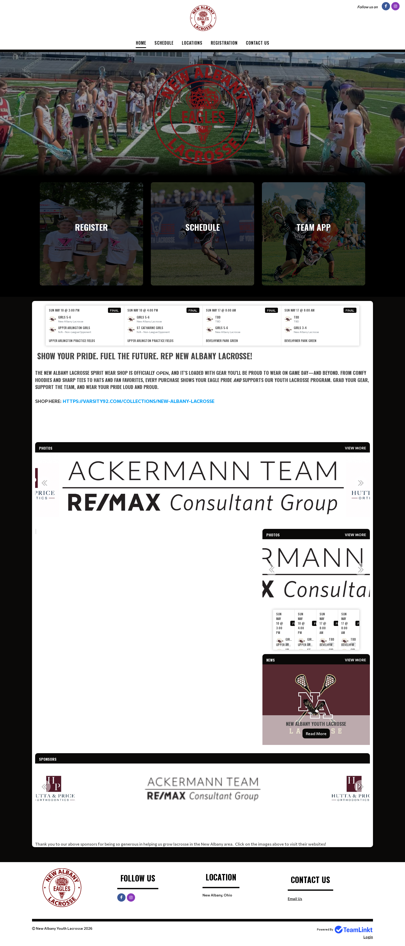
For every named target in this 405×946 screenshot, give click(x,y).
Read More (316, 733)
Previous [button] (44, 482)
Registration (224, 43)
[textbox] (202, 377)
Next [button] (360, 482)
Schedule (164, 43)
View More (355, 448)
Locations (192, 43)
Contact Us (257, 43)
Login (368, 937)
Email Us (295, 898)
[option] (85, 326)
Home (141, 43)
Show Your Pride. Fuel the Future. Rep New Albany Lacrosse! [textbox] (143, 356)
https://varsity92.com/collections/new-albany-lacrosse (138, 401)
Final (114, 310)
